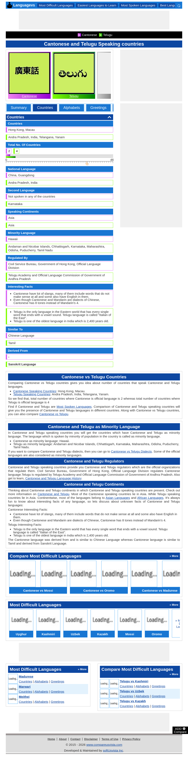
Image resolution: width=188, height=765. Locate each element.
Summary (19, 108)
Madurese (26, 676)
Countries (45, 108)
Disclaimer (91, 739)
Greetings (98, 108)
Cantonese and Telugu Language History (53, 478)
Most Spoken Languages (138, 5)
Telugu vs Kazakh (133, 701)
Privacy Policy (131, 739)
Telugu (73, 96)
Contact (75, 739)
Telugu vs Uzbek (132, 691)
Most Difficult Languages (56, 5)
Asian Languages (118, 497)
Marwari (25, 686)
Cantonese (29, 96)
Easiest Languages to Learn (97, 5)
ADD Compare (180, 730)
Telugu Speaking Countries (31, 394)
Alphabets (71, 108)
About (63, 739)
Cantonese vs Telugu (53, 414)
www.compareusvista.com (104, 744)
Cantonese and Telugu (53, 494)
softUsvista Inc (113, 750)
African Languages (150, 497)
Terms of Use (110, 739)
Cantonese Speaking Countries (34, 391)
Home (51, 739)
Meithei (24, 696)
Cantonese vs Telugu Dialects (131, 451)
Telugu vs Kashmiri (134, 681)
